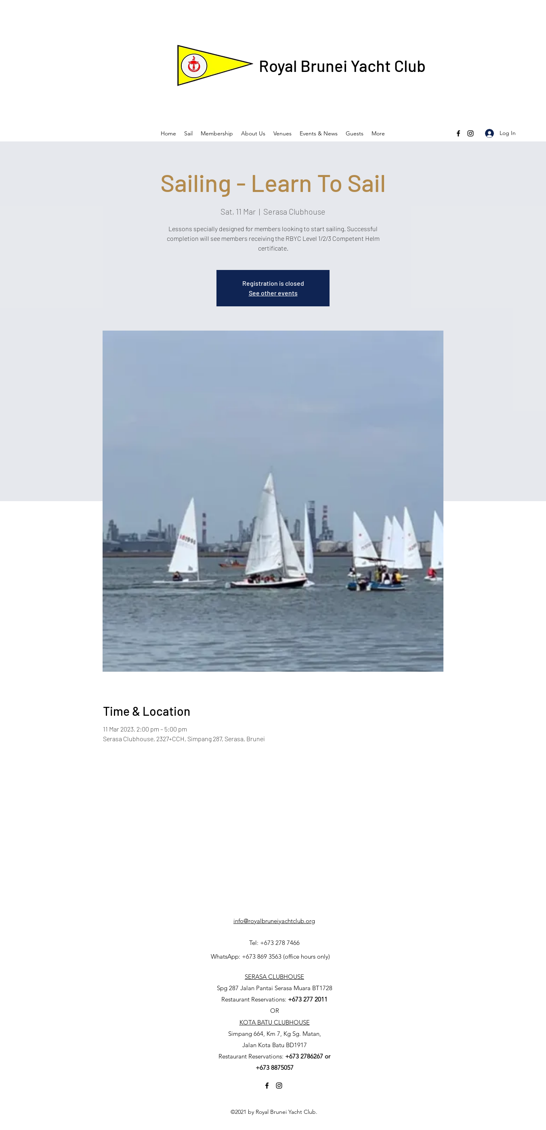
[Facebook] (458, 133)
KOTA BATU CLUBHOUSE (274, 1022)
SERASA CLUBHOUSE (274, 976)
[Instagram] (470, 133)
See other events (273, 293)
